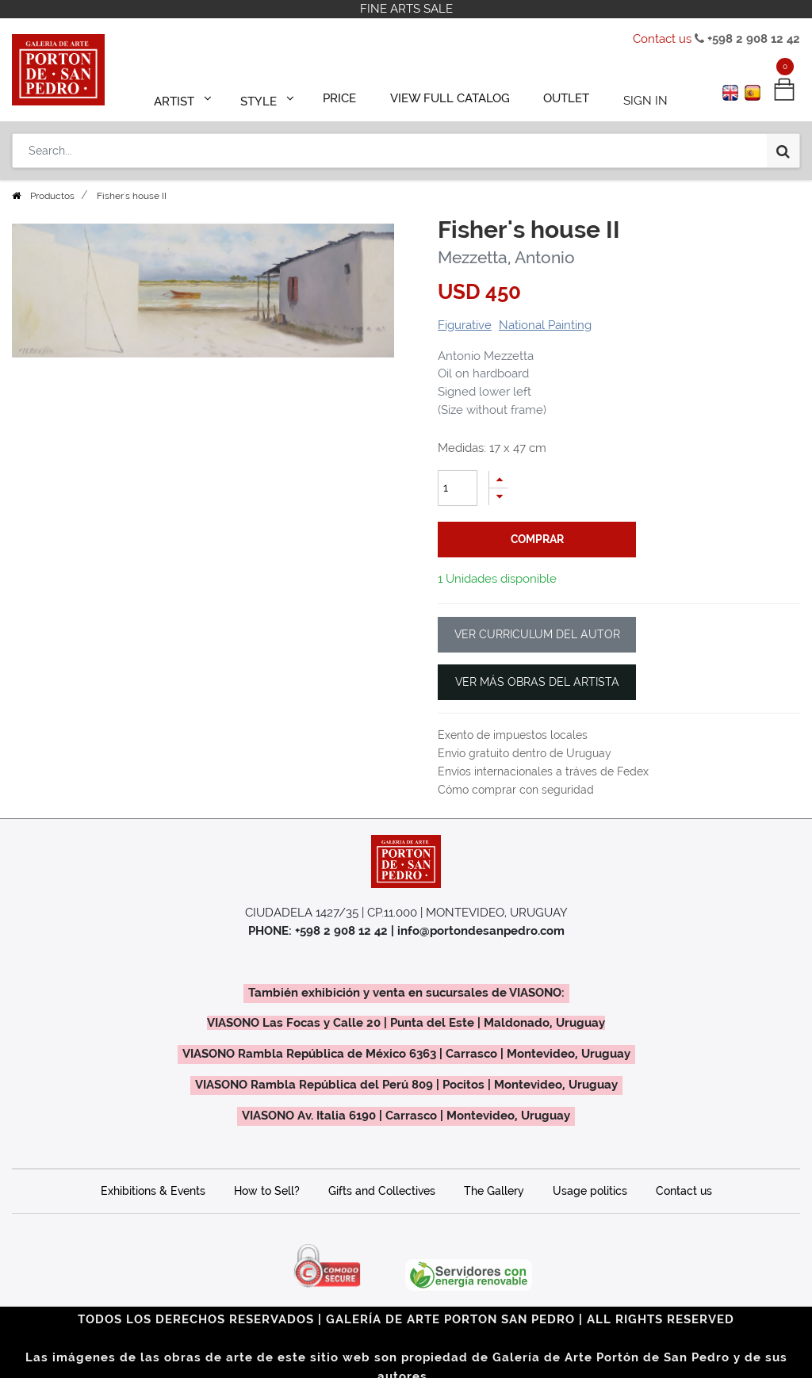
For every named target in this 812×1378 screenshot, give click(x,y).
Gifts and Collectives (381, 1191)
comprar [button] (537, 539)
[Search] (783, 144)
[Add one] (498, 479)
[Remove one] (498, 496)
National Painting (545, 325)
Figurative (465, 325)
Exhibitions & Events (153, 1191)
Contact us (662, 39)
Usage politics (590, 1191)
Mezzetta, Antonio (506, 257)
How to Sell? (267, 1191)
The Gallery (494, 1191)
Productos (52, 195)
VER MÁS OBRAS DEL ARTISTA (537, 682)
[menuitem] (347, 96)
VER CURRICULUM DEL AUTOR (537, 634)
